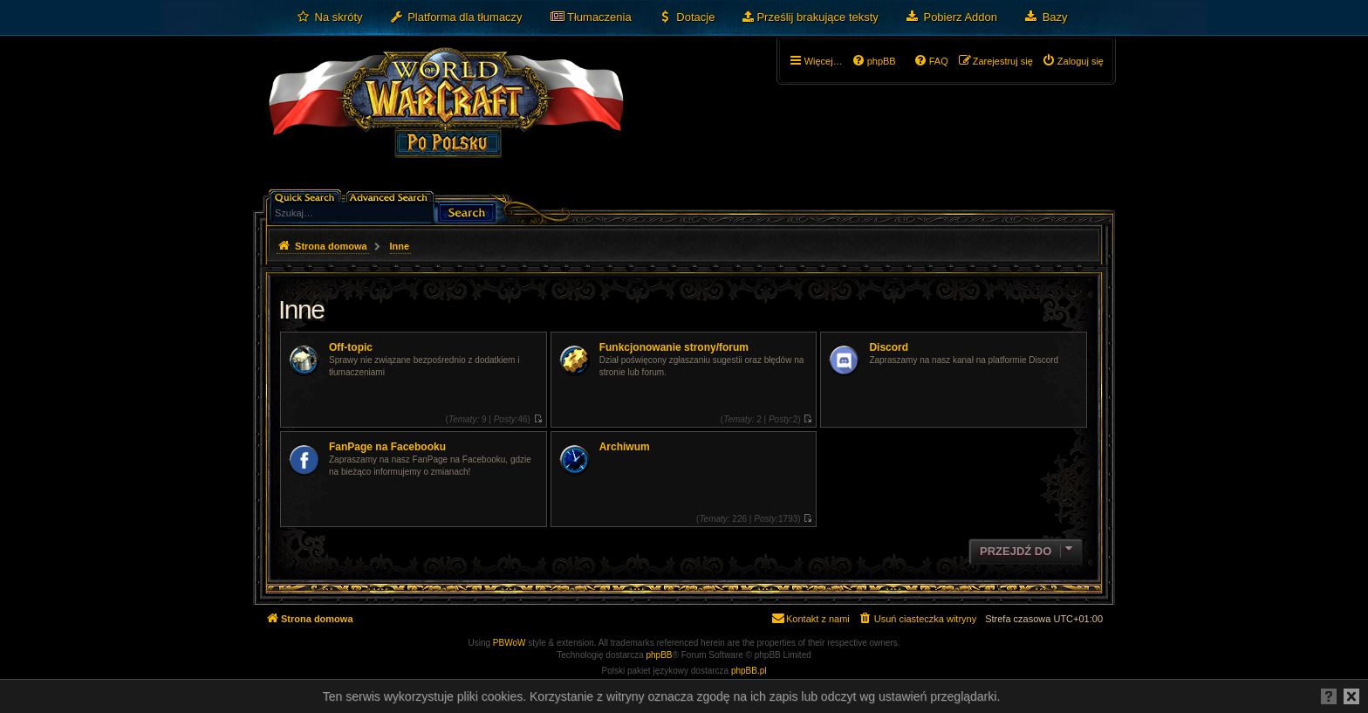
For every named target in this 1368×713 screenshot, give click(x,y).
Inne (301, 309)
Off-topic (351, 347)
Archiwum (624, 447)
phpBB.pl (749, 670)
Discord (888, 347)
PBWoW (509, 643)
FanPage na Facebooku (387, 447)
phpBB (659, 655)
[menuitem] (329, 17)
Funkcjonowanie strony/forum (674, 347)
